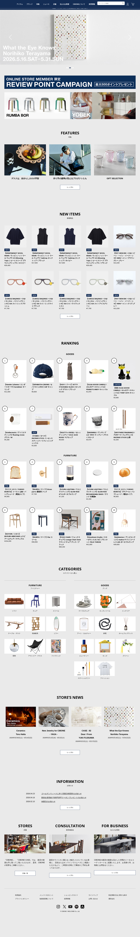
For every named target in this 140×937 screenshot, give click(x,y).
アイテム (28, 23)
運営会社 (111, 921)
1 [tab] (67, 84)
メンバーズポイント (46, 917)
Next (128, 53)
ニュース (60, 23)
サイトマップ (93, 917)
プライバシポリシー (22, 921)
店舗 (69, 23)
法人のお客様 (81, 23)
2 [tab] (70, 84)
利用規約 (18, 917)
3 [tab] (73, 84)
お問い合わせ (93, 921)
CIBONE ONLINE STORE (70, 16)
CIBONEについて (97, 23)
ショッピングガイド (71, 917)
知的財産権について (46, 921)
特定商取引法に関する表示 (117, 917)
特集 (49, 23)
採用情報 (112, 23)
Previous (11, 53)
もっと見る (70, 204)
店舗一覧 (25, 895)
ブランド (40, 23)
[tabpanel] (70, 53)
